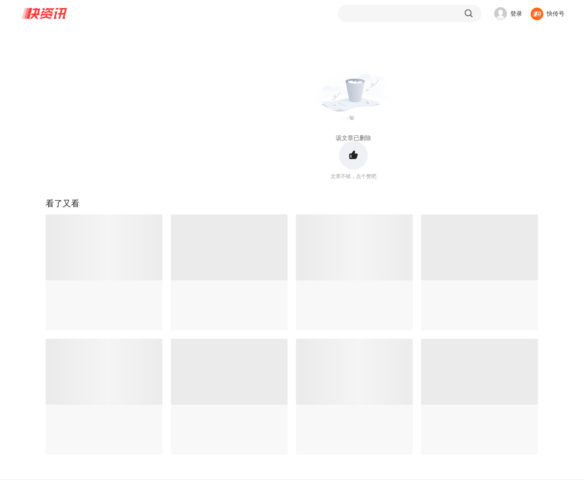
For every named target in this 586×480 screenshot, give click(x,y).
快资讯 (45, 13)
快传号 (555, 13)
